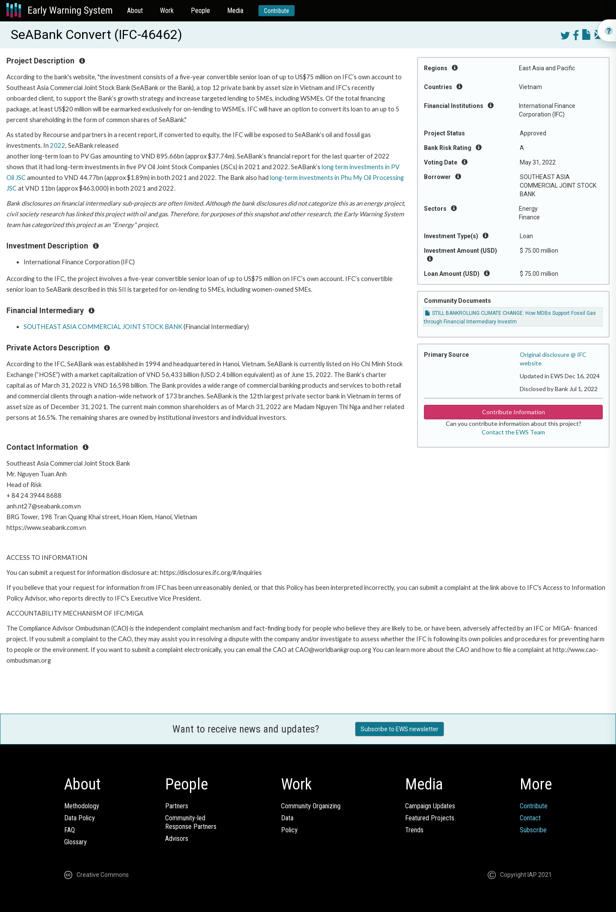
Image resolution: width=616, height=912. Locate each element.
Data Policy (79, 818)
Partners (176, 806)
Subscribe (533, 830)
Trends (414, 830)
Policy (289, 830)
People (200, 10)
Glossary (75, 842)
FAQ (69, 830)
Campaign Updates (430, 806)
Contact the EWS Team (513, 432)
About (135, 10)
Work (167, 10)
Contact (530, 818)
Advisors (176, 838)
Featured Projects (429, 818)
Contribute (276, 10)
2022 (57, 145)
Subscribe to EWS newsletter (399, 729)
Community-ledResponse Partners (190, 822)
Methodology (81, 806)
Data (287, 818)
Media (235, 10)
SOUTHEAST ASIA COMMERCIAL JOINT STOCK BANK (103, 326)
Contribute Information (513, 412)
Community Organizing (311, 806)
